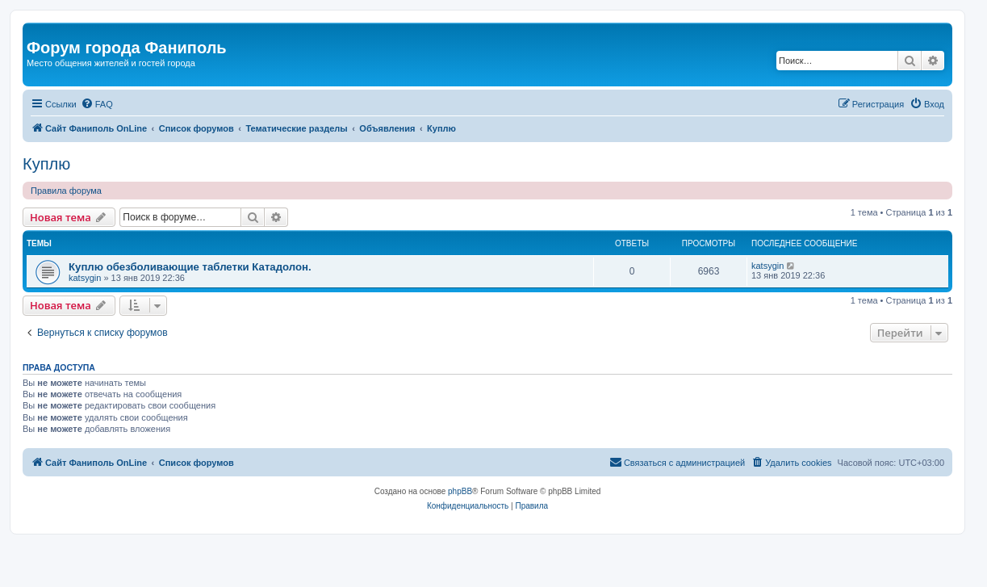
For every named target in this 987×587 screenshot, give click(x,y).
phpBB (460, 491)
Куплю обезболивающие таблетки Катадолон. (190, 267)
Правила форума (66, 190)
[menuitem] (97, 104)
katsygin (85, 278)
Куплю (46, 164)
